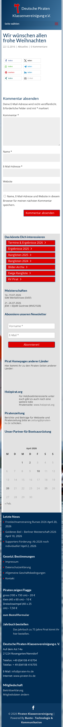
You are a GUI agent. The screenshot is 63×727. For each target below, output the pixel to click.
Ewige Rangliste (18, 273)
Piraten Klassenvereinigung (35, 713)
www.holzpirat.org (44, 404)
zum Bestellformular (16, 615)
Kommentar (11, 115)
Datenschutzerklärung (18, 567)
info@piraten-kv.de (23, 671)
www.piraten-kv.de (24, 675)
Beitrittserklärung (13, 690)
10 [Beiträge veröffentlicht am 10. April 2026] (38, 471)
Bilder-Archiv (16, 267)
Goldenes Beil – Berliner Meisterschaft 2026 (30, 531)
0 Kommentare (39, 46)
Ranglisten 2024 (18, 261)
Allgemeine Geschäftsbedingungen (25, 572)
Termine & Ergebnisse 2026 (25, 242)
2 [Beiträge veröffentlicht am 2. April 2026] (30, 462)
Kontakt (9, 578)
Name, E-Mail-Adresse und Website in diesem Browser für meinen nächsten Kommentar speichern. (31, 201)
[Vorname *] (31, 326)
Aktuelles (23, 46)
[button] (13, 60)
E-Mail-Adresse (12, 166)
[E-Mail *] (31, 335)
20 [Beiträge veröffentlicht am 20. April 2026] (7, 488)
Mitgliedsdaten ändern (16, 694)
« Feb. (8, 503)
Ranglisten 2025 (18, 255)
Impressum (11, 561)
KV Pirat (13, 279)
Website (7, 181)
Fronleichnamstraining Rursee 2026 (26, 522)
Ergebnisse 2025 (18, 249)
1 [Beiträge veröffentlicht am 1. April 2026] (22, 462)
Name (7, 151)
